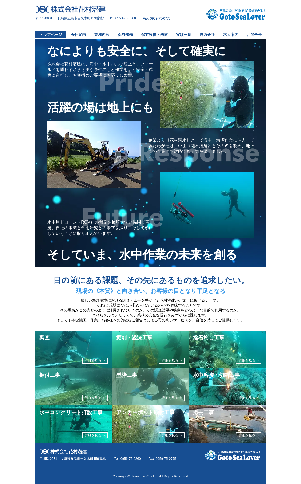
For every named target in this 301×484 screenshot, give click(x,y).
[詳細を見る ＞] (95, 361)
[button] (101, 34)
